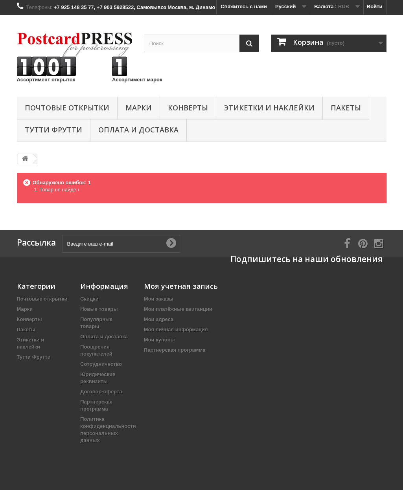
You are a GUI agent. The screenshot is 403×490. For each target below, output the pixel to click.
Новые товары (99, 309)
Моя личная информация (176, 329)
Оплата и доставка (138, 129)
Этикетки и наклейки (269, 107)
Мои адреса (158, 319)
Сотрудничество (101, 364)
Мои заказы (158, 299)
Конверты (188, 107)
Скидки (89, 299)
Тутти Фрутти (53, 129)
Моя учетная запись (181, 286)
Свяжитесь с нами (244, 6)
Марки (138, 107)
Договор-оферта (101, 392)
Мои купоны (159, 340)
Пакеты (346, 107)
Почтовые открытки (67, 107)
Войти (375, 6)
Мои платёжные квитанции (178, 309)
